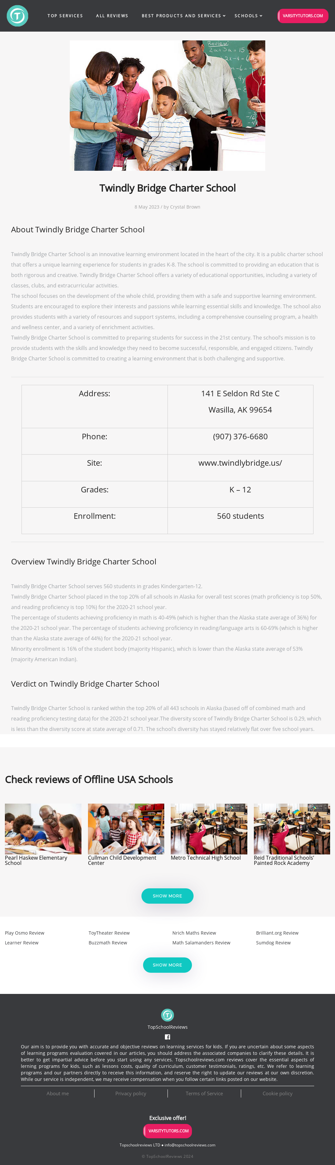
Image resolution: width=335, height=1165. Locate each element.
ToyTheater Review (109, 933)
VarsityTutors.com (303, 16)
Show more (167, 896)
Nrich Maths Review (194, 933)
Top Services (65, 16)
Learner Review (21, 942)
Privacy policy (130, 1093)
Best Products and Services (182, 16)
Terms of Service (204, 1093)
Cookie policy (278, 1093)
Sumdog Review (273, 942)
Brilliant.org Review (277, 933)
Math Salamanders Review (201, 942)
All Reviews (112, 16)
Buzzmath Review (108, 942)
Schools (246, 16)
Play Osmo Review (24, 933)
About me (58, 1093)
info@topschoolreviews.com (190, 1145)
